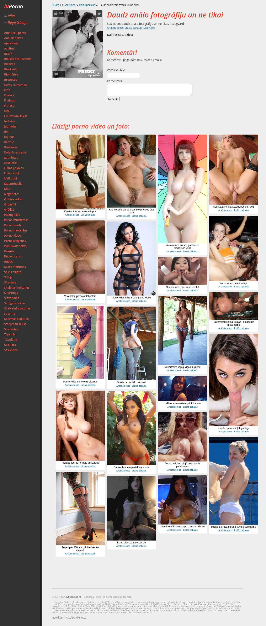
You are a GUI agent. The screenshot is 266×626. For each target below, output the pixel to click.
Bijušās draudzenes (17, 59)
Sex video (69, 5)
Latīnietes (11, 158)
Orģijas (9, 210)
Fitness (9, 106)
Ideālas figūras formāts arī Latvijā (80, 462)
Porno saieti (12, 225)
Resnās (9, 251)
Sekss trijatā (12, 272)
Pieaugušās (12, 215)
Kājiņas (9, 137)
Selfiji (8, 277)
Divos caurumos (15, 85)
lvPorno (56, 5)
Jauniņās (10, 126)
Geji (7, 111)
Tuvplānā (10, 339)
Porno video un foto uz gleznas (80, 381)
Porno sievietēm (15, 230)
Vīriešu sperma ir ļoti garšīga (234, 428)
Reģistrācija (16, 22)
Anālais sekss (13, 38)
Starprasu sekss (15, 324)
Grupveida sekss (15, 116)
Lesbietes (10, 163)
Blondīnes (11, 74)
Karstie (9, 142)
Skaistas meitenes (16, 287)
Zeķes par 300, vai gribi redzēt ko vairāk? (80, 549)
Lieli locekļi (12, 173)
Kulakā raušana (15, 152)
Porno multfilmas (16, 220)
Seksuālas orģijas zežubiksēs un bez (233, 206)
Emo (7, 90)
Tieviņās (10, 334)
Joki (6, 132)
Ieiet (9, 15)
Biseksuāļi (11, 69)
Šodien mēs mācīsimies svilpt (182, 287)
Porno (13, 6)
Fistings (9, 100)
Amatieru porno (15, 33)
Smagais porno (14, 303)
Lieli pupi (10, 178)
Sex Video (11, 350)
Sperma (9, 313)
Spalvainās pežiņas (17, 308)
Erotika (9, 95)
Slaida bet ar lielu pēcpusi (131, 382)
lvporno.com (73, 597)
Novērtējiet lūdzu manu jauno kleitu (131, 297)
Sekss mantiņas (15, 267)
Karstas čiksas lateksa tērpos (80, 211)
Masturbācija (13, 184)
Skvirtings (11, 293)
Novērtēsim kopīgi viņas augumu (182, 367)
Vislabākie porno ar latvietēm (80, 296)
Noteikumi (58, 617)
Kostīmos (10, 147)
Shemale (10, 282)
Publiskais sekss (15, 246)
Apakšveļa (11, 43)
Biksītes (9, 64)
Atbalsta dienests (76, 617)
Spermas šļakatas (16, 319)
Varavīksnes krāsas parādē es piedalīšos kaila (182, 247)
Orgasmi (10, 204)
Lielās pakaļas (14, 168)
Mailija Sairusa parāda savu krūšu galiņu (233, 526)
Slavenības (11, 298)
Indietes (9, 121)
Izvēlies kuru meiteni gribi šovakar (182, 403)
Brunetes (10, 80)
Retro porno (12, 256)
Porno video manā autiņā (233, 283)
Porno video (12, 236)
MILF (7, 189)
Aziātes (9, 48)
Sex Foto (10, 345)
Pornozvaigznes (15, 241)
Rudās (8, 262)
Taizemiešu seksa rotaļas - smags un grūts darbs (233, 323)
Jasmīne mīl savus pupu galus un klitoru (182, 526)
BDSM (8, 54)
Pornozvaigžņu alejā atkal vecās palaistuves (182, 465)
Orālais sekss (13, 199)
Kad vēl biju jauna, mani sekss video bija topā (131, 211)
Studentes (11, 329)
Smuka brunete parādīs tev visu (131, 467)
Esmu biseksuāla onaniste (131, 542)
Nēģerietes (11, 194)
